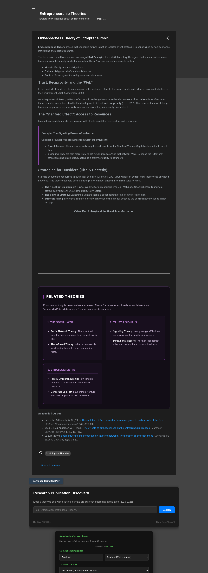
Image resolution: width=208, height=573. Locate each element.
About (136, 29)
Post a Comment (50, 475)
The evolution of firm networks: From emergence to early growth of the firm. (122, 430)
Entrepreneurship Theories (62, 13)
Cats (75, 29)
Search (47, 29)
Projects (105, 29)
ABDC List (47, 532)
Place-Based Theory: (62, 354)
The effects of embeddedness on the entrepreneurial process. (117, 438)
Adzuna (109, 557)
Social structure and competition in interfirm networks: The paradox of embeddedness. (107, 445)
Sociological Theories (57, 463)
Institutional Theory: (124, 350)
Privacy (151, 29)
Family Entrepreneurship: (65, 388)
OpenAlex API (168, 532)
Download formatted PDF (46, 491)
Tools (62, 29)
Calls (89, 29)
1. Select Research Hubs (71, 561)
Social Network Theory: (64, 341)
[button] (168, 48)
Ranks (121, 29)
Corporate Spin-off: (61, 401)
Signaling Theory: (123, 341)
